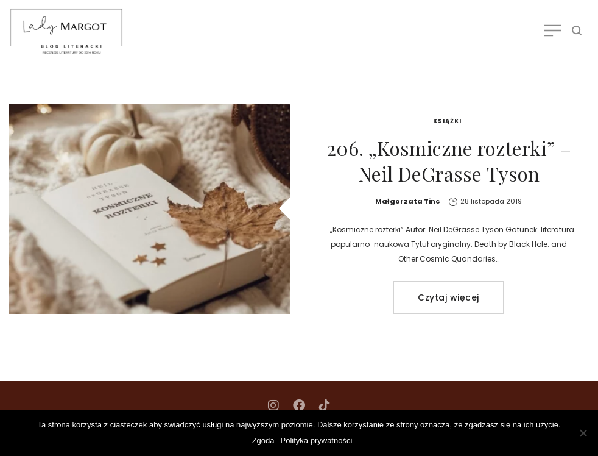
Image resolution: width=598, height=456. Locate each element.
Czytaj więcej (448, 297)
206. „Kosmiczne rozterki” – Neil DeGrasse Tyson (448, 161)
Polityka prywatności (317, 440)
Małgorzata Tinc (407, 201)
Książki (447, 121)
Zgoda (263, 440)
